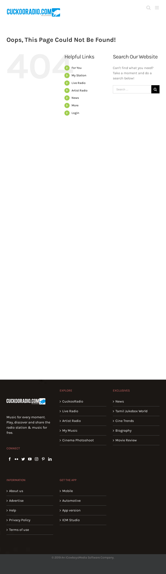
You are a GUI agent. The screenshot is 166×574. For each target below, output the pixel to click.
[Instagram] (36, 459)
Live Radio (79, 83)
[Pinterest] (43, 459)
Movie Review (126, 440)
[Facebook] (9, 459)
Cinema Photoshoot (78, 440)
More (75, 105)
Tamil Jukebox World (131, 411)
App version (71, 510)
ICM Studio (71, 520)
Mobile (67, 491)
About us (16, 491)
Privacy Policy (19, 520)
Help (12, 510)
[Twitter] (23, 459)
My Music (69, 430)
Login (75, 113)
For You (76, 68)
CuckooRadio (72, 401)
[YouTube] (30, 459)
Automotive (71, 501)
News (75, 98)
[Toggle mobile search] (148, 7)
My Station (79, 75)
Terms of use (19, 530)
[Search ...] (132, 89)
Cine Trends (124, 421)
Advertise (16, 501)
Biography (123, 430)
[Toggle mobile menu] (157, 7)
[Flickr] (16, 459)
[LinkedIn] (50, 459)
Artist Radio (80, 90)
